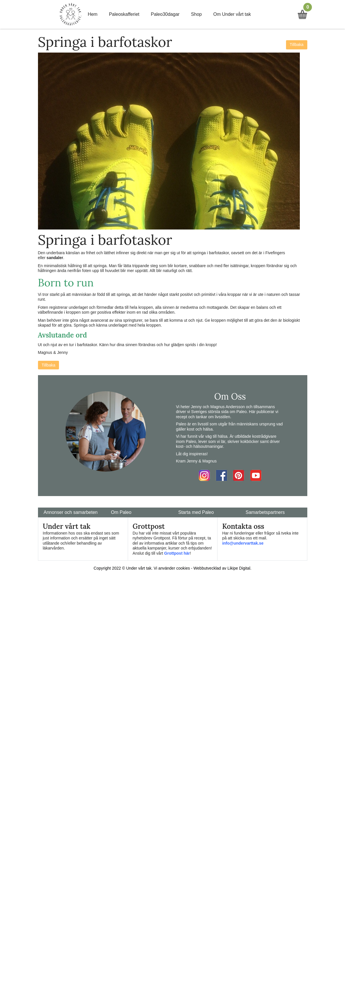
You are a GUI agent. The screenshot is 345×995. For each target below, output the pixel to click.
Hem (93, 14)
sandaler (55, 257)
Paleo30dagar (165, 14)
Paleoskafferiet (124, 14)
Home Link (70, 14)
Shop (196, 14)
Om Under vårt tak (232, 14)
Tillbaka (297, 44)
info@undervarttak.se (243, 543)
